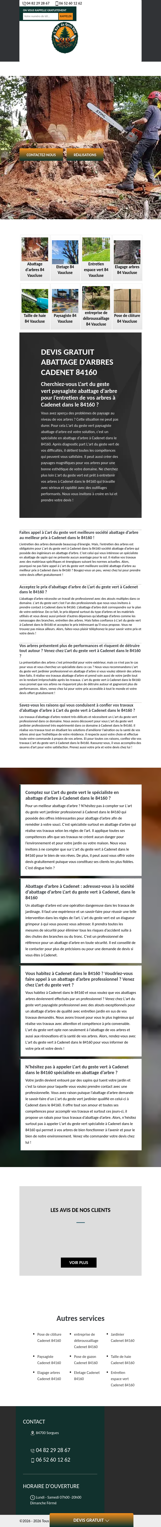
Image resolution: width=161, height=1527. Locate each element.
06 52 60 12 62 (68, 3)
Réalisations (85, 155)
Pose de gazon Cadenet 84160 (86, 1359)
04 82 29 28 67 (36, 3)
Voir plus (78, 1262)
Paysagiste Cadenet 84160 (49, 1359)
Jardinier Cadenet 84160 (122, 1337)
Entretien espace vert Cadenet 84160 (122, 1378)
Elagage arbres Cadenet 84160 (49, 1375)
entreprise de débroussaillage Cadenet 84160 (86, 1340)
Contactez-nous (41, 155)
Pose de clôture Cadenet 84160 (49, 1337)
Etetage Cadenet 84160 (87, 1375)
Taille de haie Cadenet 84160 (122, 1359)
